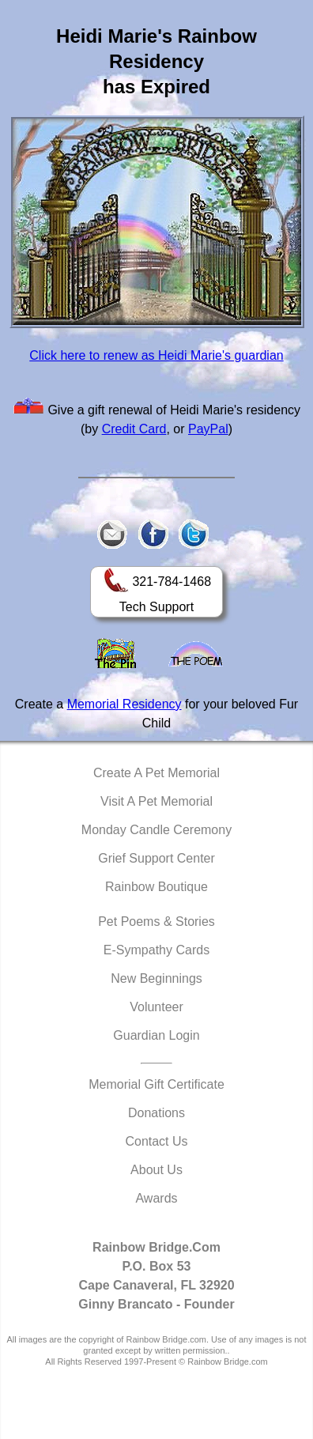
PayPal (208, 429)
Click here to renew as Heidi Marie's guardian (156, 355)
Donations (156, 1113)
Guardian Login (156, 1035)
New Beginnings (156, 978)
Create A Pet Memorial (156, 773)
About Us (156, 1170)
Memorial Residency (124, 704)
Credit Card (134, 429)
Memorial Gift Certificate (156, 1084)
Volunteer (156, 1007)
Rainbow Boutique (156, 886)
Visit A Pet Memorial (156, 801)
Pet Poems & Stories (156, 921)
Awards (156, 1198)
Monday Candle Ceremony (156, 830)
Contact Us (156, 1141)
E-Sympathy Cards (156, 950)
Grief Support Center (156, 858)
